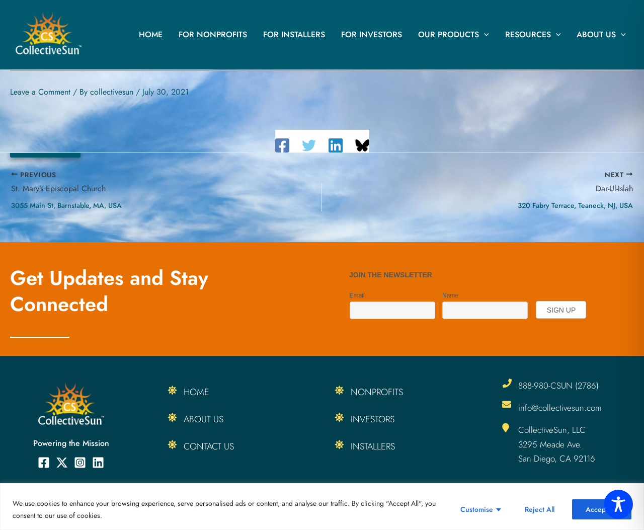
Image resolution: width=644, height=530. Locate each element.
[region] (322, 506)
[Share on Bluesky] (362, 145)
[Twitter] (309, 145)
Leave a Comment (40, 92)
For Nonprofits (213, 34)
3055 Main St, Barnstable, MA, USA (66, 205)
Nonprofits (377, 392)
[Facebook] (282, 145)
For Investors (371, 34)
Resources (533, 35)
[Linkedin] (336, 145)
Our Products (453, 35)
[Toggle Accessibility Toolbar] (618, 504)
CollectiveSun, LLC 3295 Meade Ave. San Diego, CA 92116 (556, 444)
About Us (601, 35)
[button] (484, 35)
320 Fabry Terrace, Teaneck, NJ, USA (575, 205)
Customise (476, 509)
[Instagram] (80, 463)
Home (151, 34)
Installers (373, 446)
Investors (372, 419)
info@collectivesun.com (560, 408)
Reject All (539, 509)
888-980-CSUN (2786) (558, 386)
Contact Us (209, 446)
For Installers (294, 34)
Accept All (602, 509)
